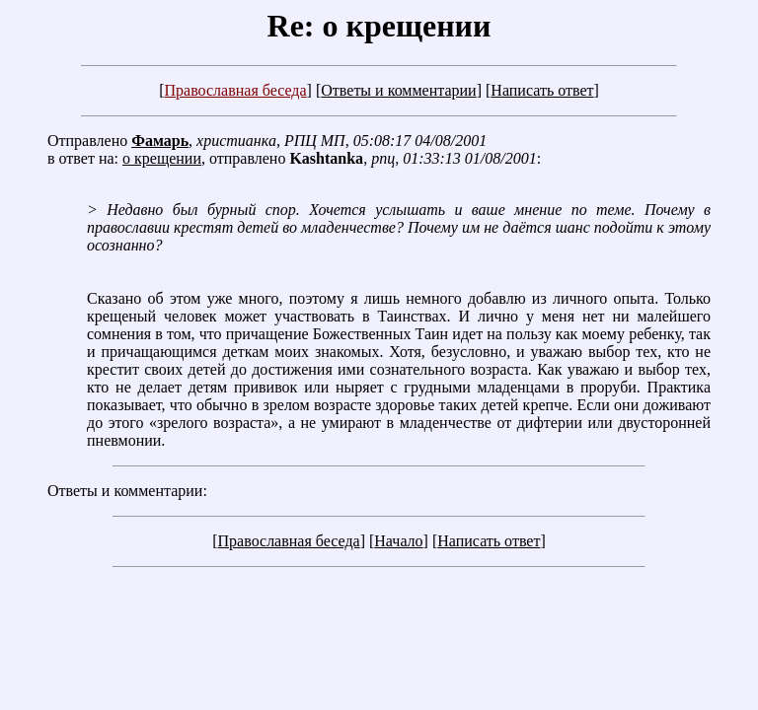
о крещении (161, 158)
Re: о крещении (379, 25)
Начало (398, 540)
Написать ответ (542, 90)
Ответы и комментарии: (127, 490)
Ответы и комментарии (398, 90)
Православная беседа (235, 90)
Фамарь (160, 140)
